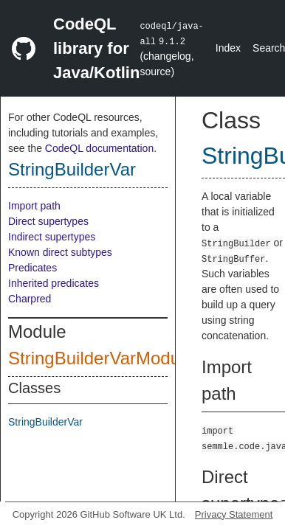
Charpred (29, 299)
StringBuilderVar (72, 169)
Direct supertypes (48, 221)
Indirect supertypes (51, 237)
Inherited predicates (53, 283)
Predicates (32, 268)
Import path (34, 206)
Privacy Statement (234, 514)
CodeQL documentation (99, 148)
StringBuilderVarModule (101, 358)
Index (228, 48)
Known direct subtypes (60, 252)
